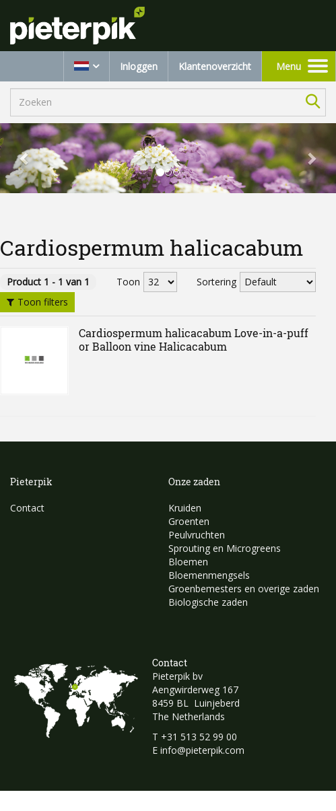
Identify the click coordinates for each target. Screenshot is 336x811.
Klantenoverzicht (214, 66)
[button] (25, 158)
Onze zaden (194, 481)
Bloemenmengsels (209, 575)
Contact (27, 507)
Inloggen (139, 66)
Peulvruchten (196, 534)
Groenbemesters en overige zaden (243, 588)
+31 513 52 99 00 (199, 736)
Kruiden (184, 507)
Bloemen (188, 561)
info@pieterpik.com (202, 750)
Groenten (188, 521)
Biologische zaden (208, 602)
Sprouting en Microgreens (224, 548)
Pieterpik (31, 481)
